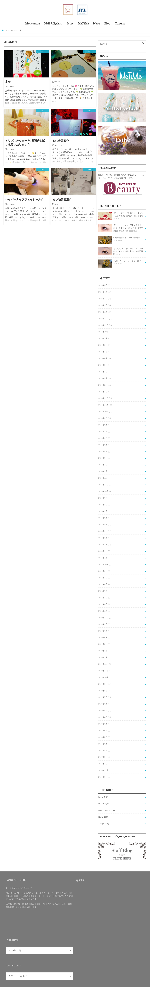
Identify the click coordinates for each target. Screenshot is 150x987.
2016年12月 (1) (104, 762)
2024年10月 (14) (105, 409)
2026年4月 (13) (104, 292)
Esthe (70, 24)
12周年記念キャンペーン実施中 (119, 240)
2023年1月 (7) (104, 546)
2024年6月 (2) (104, 435)
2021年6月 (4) (104, 579)
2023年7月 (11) (104, 507)
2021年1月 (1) (104, 605)
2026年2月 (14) (104, 305)
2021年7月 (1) (104, 572)
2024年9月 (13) (104, 416)
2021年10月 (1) (104, 559)
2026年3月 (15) (104, 298)
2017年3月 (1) (104, 749)
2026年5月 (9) (104, 285)
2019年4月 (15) (104, 710)
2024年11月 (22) (105, 403)
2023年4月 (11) (104, 527)
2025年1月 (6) (104, 390)
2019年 (14, 31)
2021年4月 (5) (104, 592)
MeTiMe (83, 24)
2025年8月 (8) (104, 344)
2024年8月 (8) (104, 422)
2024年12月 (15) (105, 396)
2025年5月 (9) (104, 363)
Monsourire (32, 24)
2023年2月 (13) (104, 540)
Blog (107, 24)
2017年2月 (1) (104, 755)
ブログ (103, 814)
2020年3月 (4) (104, 638)
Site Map (87, 982)
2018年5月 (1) (104, 729)
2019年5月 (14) (104, 703)
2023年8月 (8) (104, 501)
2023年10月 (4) (104, 488)
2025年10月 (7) (104, 331)
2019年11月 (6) (104, 664)
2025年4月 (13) (104, 370)
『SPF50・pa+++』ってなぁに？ (119, 263)
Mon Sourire (110, 982)
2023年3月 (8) (104, 533)
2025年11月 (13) (105, 324)
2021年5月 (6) (104, 585)
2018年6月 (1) (104, 723)
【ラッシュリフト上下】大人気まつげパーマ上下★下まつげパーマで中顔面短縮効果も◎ (120, 228)
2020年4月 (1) (104, 631)
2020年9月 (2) (104, 618)
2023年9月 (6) (104, 494)
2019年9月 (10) (104, 677)
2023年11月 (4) (104, 481)
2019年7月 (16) (104, 690)
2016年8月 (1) (104, 768)
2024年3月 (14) (104, 455)
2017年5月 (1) (104, 736)
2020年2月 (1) (104, 644)
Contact (120, 24)
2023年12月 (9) (104, 475)
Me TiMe (103, 795)
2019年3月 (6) (104, 716)
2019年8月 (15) (104, 683)
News (96, 24)
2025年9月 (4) (104, 337)
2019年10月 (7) (104, 670)
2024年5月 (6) (104, 442)
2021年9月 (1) (104, 566)
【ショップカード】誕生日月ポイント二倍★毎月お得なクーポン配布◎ (120, 216)
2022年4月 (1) (104, 553)
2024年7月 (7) (104, 429)
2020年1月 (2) (104, 651)
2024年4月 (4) (104, 448)
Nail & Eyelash (53, 24)
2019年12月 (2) (104, 657)
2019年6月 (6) (104, 697)
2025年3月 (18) (104, 376)
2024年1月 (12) (104, 468)
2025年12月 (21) (105, 318)
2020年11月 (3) (104, 612)
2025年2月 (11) (104, 383)
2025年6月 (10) (104, 357)
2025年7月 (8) (104, 350)
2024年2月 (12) (104, 461)
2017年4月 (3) (104, 742)
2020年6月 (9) (104, 625)
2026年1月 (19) (104, 311)
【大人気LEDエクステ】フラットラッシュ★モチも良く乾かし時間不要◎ (120, 251)
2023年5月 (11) (104, 520)
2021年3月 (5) (104, 598)
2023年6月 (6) (104, 514)
